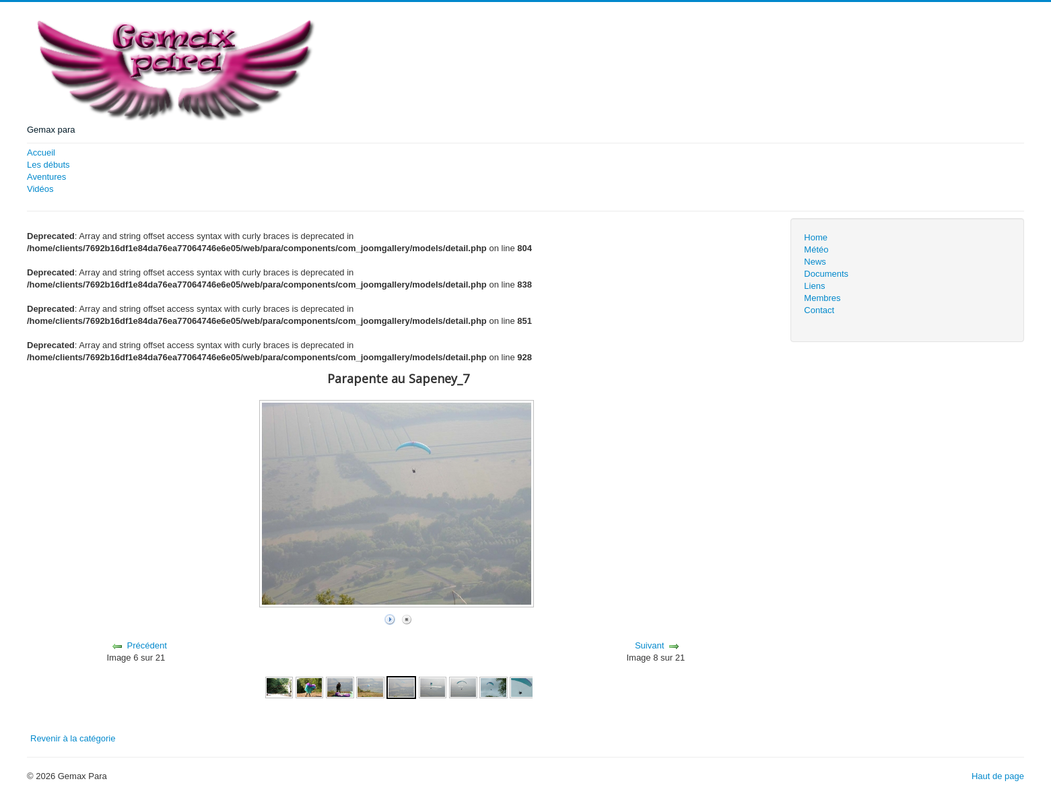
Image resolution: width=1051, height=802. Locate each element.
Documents (826, 274)
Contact (819, 310)
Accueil (41, 152)
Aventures (46, 177)
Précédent (147, 645)
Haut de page (998, 776)
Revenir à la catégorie (72, 738)
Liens (814, 286)
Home (815, 237)
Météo (816, 249)
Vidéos (40, 189)
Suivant (649, 645)
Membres (822, 298)
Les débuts (48, 165)
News (815, 262)
